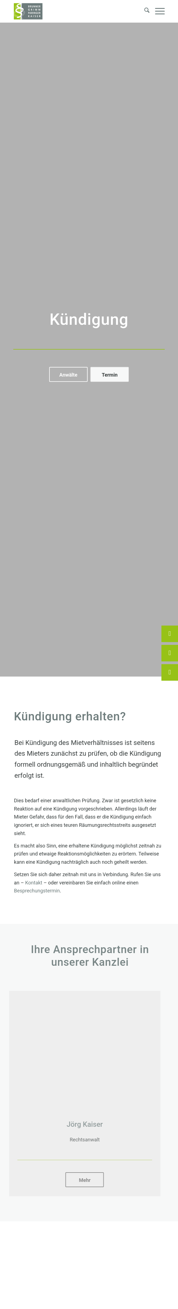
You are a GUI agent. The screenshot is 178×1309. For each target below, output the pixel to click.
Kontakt (30, 883)
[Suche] (144, 11)
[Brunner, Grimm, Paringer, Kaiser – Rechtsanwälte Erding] (73, 11)
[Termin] (109, 374)
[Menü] (157, 11)
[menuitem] (144, 11)
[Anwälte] (68, 374)
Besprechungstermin (34, 891)
